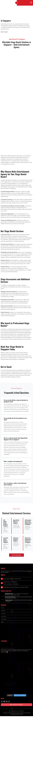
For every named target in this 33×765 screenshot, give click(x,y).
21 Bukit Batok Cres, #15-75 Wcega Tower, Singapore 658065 (16, 587)
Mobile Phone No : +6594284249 (10, 582)
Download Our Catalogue (16, 704)
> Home (2, 607)
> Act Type (3, 613)
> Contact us (3, 619)
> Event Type (3, 616)
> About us (3, 610)
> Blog (2, 622)
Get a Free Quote (16, 555)
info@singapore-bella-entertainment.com (12, 578)
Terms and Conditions (19, 711)
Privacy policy (12, 711)
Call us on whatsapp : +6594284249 (11, 584)
